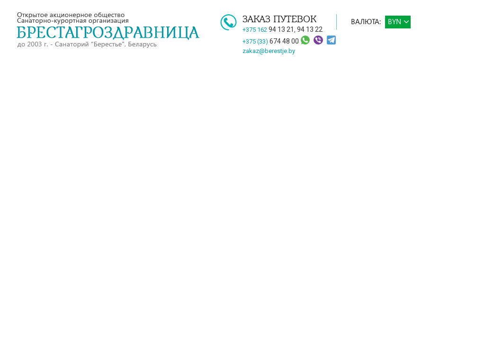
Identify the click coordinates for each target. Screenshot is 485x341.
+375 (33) (271, 41)
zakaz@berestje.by (268, 50)
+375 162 (268, 29)
